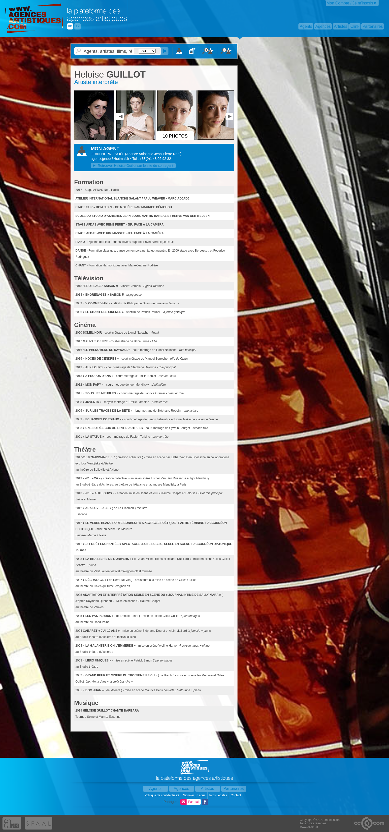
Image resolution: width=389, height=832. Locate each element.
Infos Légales (218, 795)
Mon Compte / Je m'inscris (349, 3)
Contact (236, 795)
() (153, 154)
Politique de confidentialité (162, 795)
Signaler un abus (194, 795)
